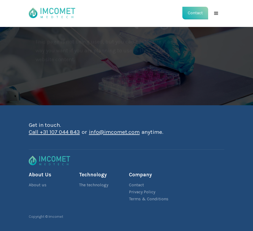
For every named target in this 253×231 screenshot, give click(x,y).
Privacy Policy (142, 191)
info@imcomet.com (114, 132)
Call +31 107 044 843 (54, 132)
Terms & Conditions (148, 198)
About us (37, 184)
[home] (52, 12)
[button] (216, 13)
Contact (136, 184)
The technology (93, 184)
